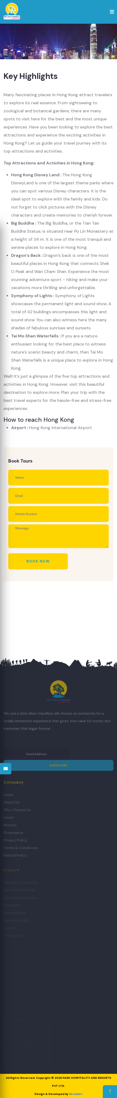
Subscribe (59, 768)
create (76, 1094)
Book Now (38, 561)
